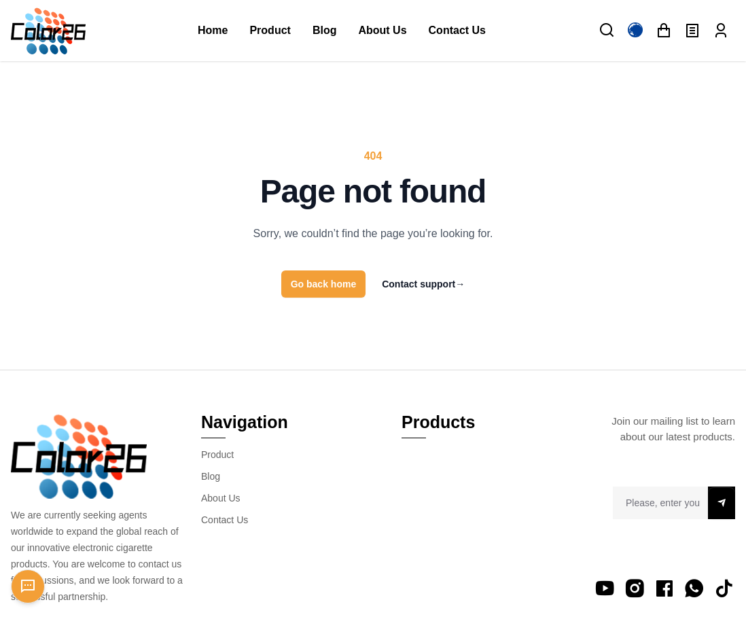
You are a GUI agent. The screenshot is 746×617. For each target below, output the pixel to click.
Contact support (423, 284)
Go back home (323, 284)
